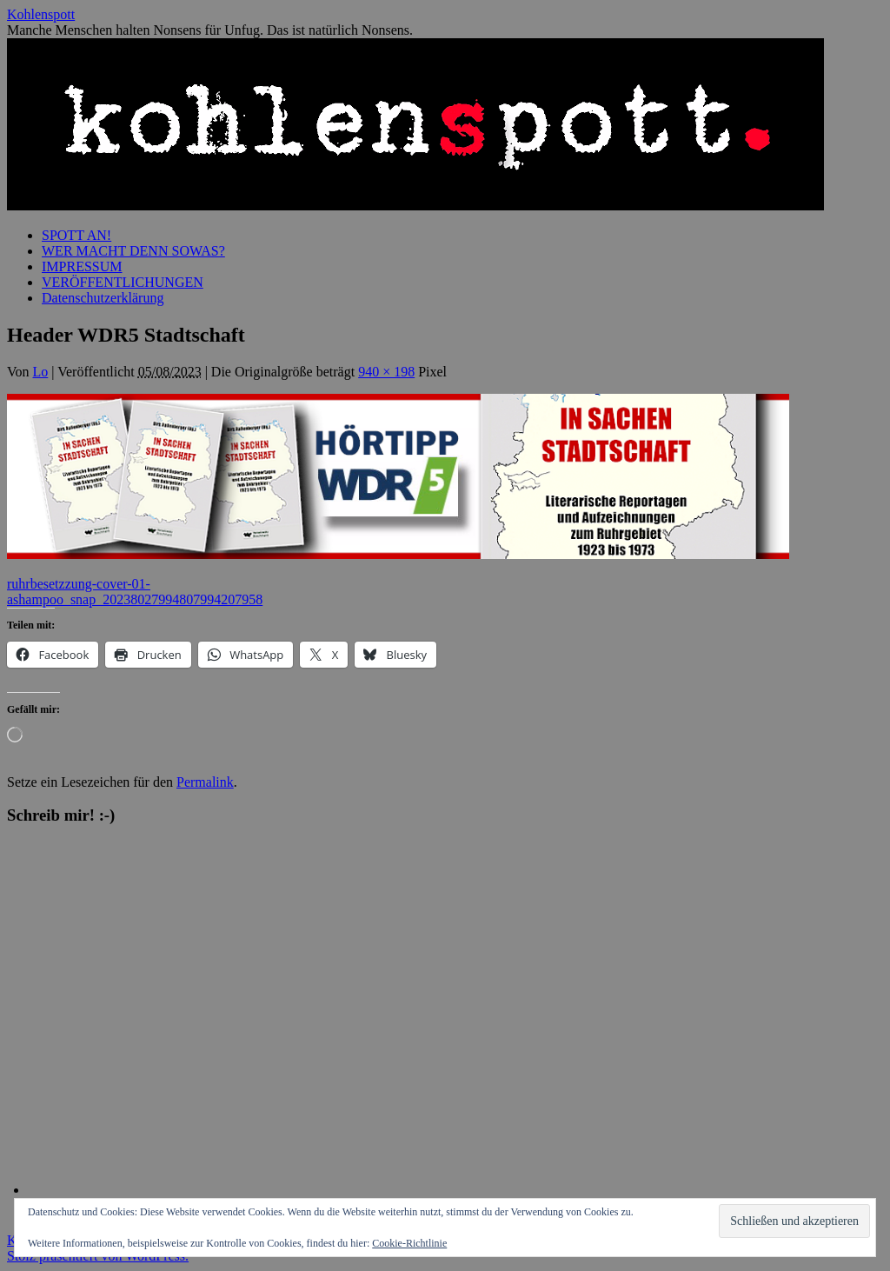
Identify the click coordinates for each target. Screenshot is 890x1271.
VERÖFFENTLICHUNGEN (122, 282)
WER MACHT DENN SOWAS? (133, 250)
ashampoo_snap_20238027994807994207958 (134, 599)
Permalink (205, 782)
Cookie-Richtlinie (409, 1243)
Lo (41, 371)
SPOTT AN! (76, 235)
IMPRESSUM (82, 266)
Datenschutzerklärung (102, 297)
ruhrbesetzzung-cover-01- (78, 583)
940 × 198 (386, 371)
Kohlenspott (41, 14)
